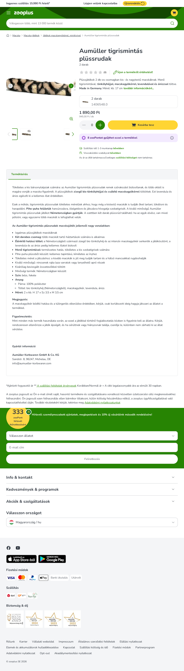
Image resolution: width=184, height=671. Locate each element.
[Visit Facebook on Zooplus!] (8, 548)
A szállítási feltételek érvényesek (56, 386)
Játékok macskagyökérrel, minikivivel (62, 35)
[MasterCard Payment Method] (21, 578)
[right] (71, 86)
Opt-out (45, 653)
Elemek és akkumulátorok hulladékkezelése (32, 647)
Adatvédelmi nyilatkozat (20, 653)
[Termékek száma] (92, 125)
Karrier (23, 641)
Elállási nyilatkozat (131, 641)
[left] (10, 86)
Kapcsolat (69, 647)
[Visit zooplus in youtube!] (18, 548)
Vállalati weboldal (43, 641)
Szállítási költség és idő (94, 647)
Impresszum (66, 641)
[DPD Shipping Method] (11, 596)
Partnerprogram (145, 647)
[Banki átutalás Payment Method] (59, 578)
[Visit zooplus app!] (21, 562)
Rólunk (10, 641)
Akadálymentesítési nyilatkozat (73, 653)
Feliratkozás (92, 459)
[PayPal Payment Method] (32, 578)
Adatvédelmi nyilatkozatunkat (102, 402)
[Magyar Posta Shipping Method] (32, 596)
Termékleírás (19, 174)
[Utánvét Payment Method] (76, 578)
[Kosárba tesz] (143, 125)
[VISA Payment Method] (11, 578)
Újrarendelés (134, 3)
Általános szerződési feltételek (96, 641)
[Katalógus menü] (8, 13)
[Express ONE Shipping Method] (21, 596)
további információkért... (139, 88)
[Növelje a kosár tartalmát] (100, 125)
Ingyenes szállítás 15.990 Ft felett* (28, 3)
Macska (16, 35)
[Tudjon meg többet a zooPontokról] (171, 137)
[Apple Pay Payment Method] (43, 578)
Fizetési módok (122, 647)
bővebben (118, 148)
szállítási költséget (126, 157)
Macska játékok (31, 35)
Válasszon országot (24, 513)
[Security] (15, 619)
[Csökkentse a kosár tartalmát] (84, 125)
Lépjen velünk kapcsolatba (100, 3)
